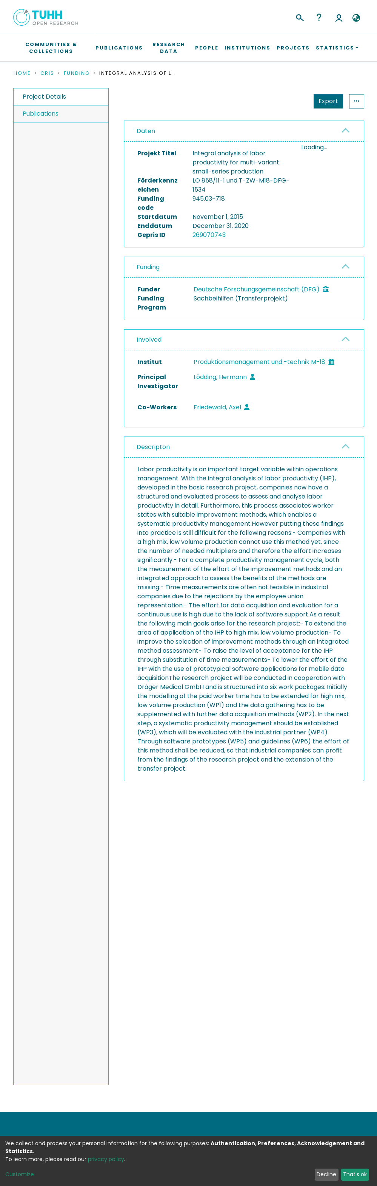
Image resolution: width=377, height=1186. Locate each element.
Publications (119, 47)
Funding (77, 73)
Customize (19, 1174)
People (207, 47)
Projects (293, 47)
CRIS (47, 73)
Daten (146, 131)
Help (319, 17)
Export (328, 101)
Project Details (44, 96)
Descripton (153, 447)
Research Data (168, 48)
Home (22, 73)
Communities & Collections (51, 48)
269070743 (209, 235)
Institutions (248, 47)
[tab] (244, 131)
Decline (326, 1174)
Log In (339, 17)
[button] (356, 18)
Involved (149, 339)
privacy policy (106, 1159)
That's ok (355, 1174)
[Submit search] (299, 16)
